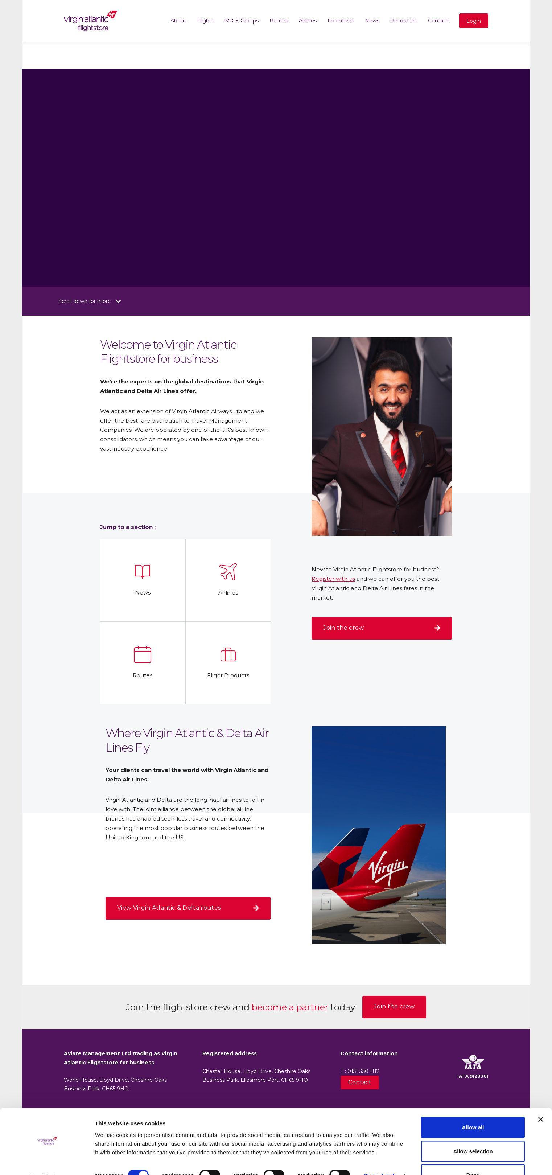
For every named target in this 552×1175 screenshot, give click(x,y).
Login (473, 21)
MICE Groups (242, 20)
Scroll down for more (89, 301)
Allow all (473, 1108)
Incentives (341, 20)
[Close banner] (540, 1100)
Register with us (333, 578)
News (372, 20)
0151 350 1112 (363, 1071)
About (178, 20)
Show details (380, 1156)
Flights (205, 20)
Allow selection (473, 1132)
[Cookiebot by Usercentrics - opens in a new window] (47, 1160)
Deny (473, 1156)
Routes (278, 20)
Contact (438, 20)
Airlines (308, 20)
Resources (403, 20)
